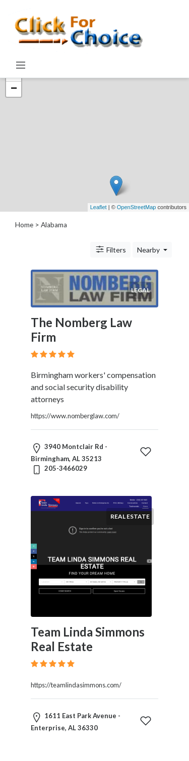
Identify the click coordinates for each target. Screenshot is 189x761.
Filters (110, 249)
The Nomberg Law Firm (81, 329)
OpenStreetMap (136, 207)
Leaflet (98, 207)
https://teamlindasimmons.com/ (76, 685)
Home (24, 225)
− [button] (14, 89)
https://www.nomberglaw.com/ (75, 416)
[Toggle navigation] (20, 65)
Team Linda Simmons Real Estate (88, 639)
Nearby (149, 249)
